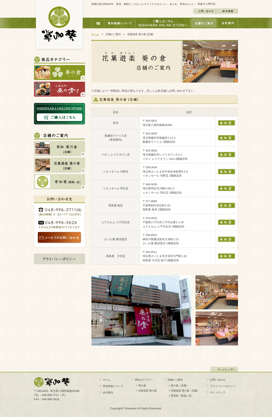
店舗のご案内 (175, 379)
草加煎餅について (113, 386)
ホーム (95, 34)
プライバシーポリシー (222, 386)
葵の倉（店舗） (180, 385)
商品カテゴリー (144, 379)
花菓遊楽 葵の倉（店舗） (185, 390)
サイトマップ (217, 392)
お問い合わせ (217, 379)
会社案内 (108, 392)
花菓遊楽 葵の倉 (147, 390)
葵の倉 (142, 385)
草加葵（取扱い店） (182, 395)
